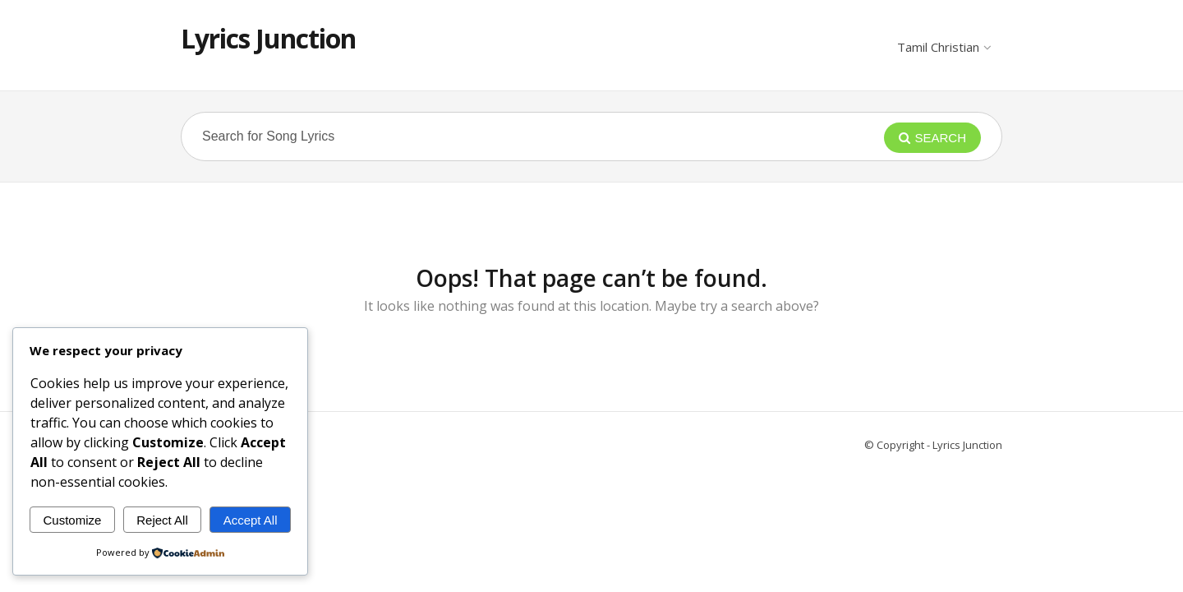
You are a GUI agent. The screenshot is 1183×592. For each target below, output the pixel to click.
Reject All (162, 520)
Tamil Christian (943, 47)
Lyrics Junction (268, 38)
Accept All (250, 520)
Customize (72, 520)
